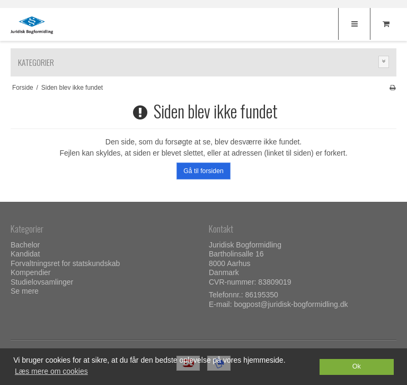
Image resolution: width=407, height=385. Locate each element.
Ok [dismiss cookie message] (356, 366)
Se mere (25, 291)
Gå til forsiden (203, 171)
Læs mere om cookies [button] (51, 371)
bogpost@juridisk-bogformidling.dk (291, 304)
